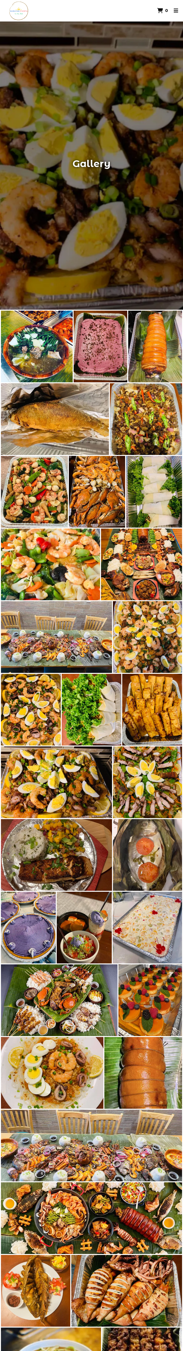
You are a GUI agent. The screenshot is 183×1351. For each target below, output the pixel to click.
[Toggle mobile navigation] (176, 11)
